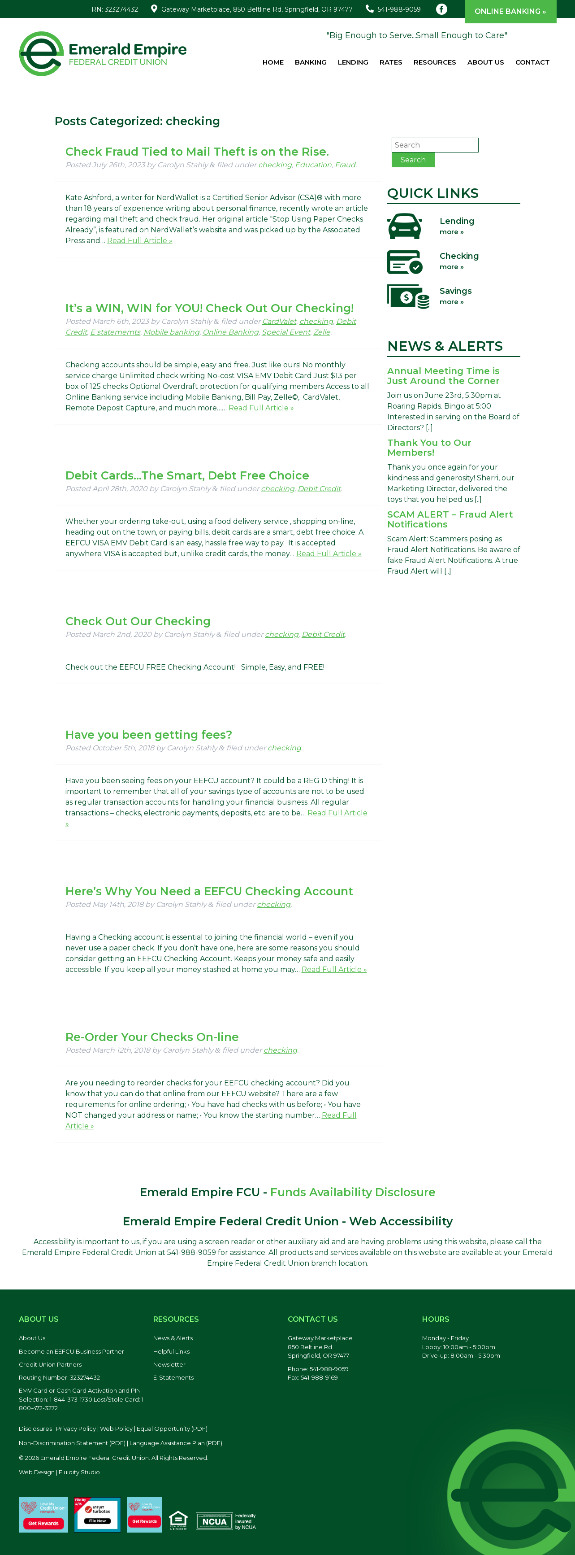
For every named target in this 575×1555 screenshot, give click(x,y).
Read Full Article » (140, 240)
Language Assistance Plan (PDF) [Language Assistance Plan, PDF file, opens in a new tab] (176, 1442)
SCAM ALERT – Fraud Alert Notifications (450, 519)
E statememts (115, 332)
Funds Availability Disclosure (353, 1192)
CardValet (279, 321)
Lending (353, 62)
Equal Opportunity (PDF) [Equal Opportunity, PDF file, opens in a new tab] (172, 1428)
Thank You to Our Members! (429, 447)
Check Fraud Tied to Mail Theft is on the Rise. (197, 151)
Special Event (286, 332)
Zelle (321, 332)
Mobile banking (171, 332)
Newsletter (169, 1364)
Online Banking (231, 332)
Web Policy (116, 1428)
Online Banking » (510, 11)
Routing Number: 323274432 (59, 1377)
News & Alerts (173, 1338)
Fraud (345, 165)
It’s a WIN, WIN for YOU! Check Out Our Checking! (209, 308)
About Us (485, 62)
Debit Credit (319, 488)
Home (273, 62)
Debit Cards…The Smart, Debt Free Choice (187, 475)
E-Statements (173, 1377)
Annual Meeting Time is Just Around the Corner (443, 376)
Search (413, 160)
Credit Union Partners (50, 1364)
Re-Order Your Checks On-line (152, 1037)
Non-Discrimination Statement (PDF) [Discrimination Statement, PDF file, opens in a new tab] (72, 1442)
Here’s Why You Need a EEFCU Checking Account (209, 891)
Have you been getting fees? (149, 734)
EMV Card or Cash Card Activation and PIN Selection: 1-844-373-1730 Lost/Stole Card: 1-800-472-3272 (82, 1399)
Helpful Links (171, 1351)
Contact (532, 62)
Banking (311, 62)
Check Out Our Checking (138, 621)
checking (275, 165)
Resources (435, 62)
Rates (391, 62)
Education (313, 165)
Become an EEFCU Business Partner (71, 1351)
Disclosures (35, 1428)
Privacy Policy (76, 1428)
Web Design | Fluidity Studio (59, 1472)
